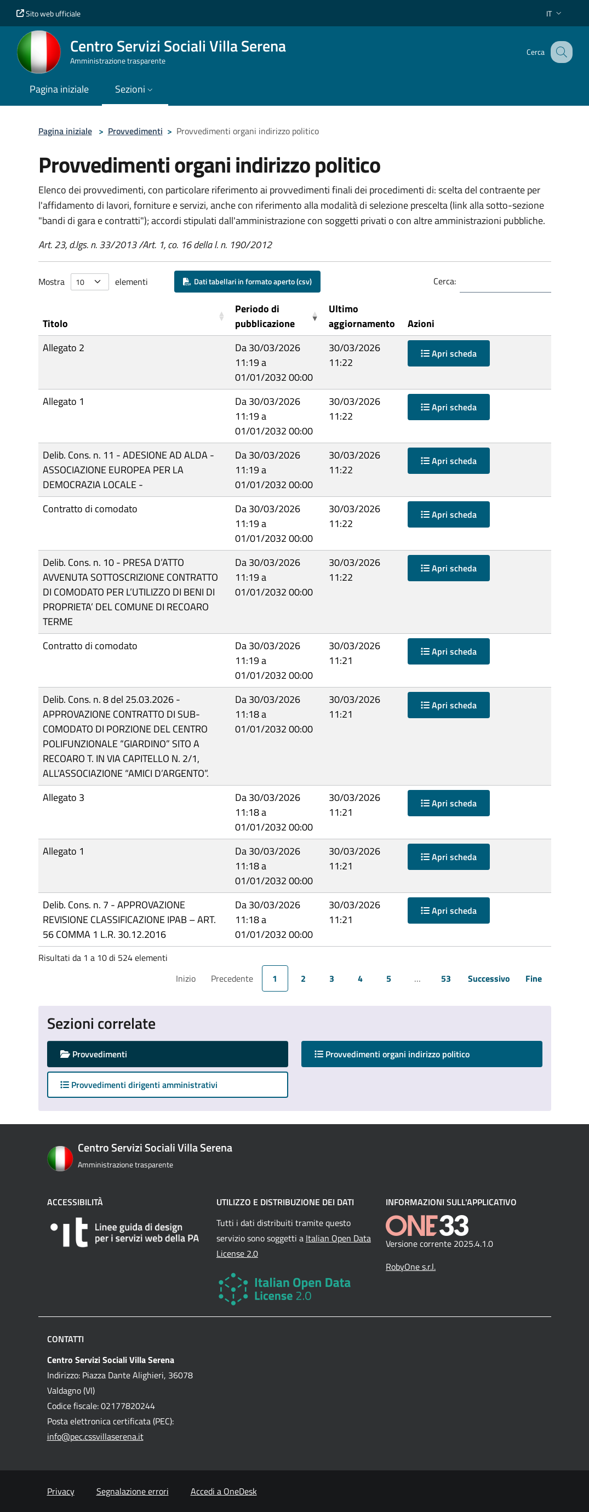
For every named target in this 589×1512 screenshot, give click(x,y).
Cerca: (444, 281)
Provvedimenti (135, 131)
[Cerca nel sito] (559, 52)
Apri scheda (449, 353)
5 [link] (388, 978)
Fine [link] (533, 978)
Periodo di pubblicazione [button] (265, 316)
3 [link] (331, 978)
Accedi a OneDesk (224, 1491)
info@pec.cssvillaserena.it (95, 1436)
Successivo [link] (489, 978)
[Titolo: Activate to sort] (134, 316)
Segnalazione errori (132, 1491)
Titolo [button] (55, 323)
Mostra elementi (93, 281)
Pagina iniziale (65, 131)
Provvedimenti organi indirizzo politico (402, 1054)
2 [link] (303, 978)
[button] (555, 13)
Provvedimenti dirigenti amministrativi (139, 1084)
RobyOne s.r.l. (411, 1266)
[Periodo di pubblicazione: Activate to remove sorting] (277, 316)
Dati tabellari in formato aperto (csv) (247, 281)
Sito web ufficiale (48, 13)
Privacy (61, 1491)
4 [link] (360, 978)
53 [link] (446, 978)
